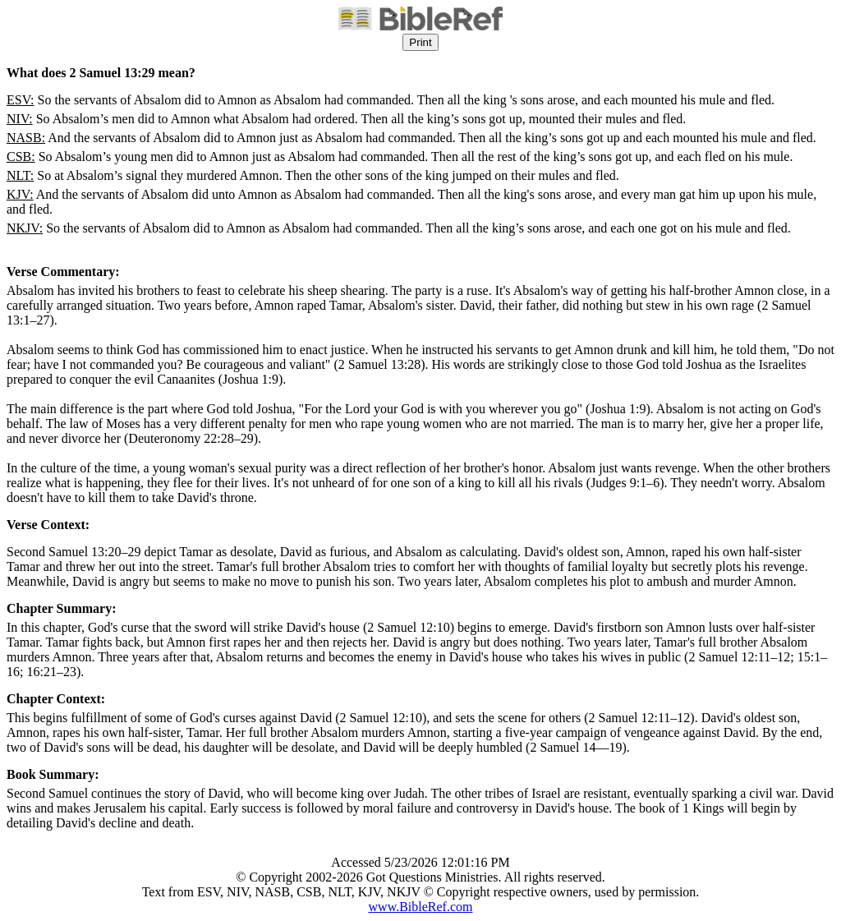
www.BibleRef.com (421, 907)
